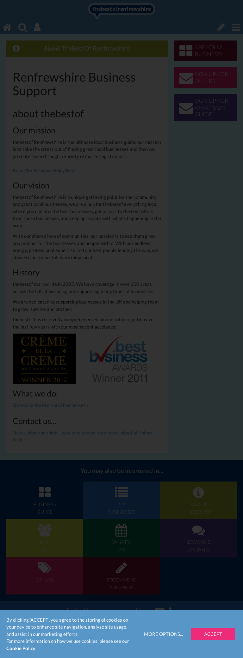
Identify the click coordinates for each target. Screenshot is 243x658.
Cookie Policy (20, 648)
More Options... (163, 634)
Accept (213, 634)
